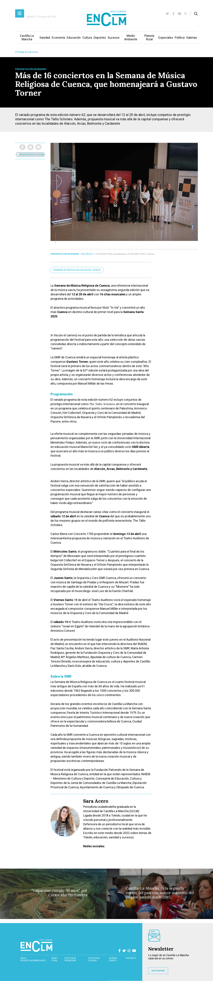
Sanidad (44, 37)
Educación (74, 37)
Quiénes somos (113, 959)
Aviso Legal (54, 959)
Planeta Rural (149, 37)
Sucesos (114, 37)
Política (180, 37)
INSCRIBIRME (158, 971)
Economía (58, 37)
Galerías (191, 37)
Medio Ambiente (130, 37)
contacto (130, 958)
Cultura (87, 37)
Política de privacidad (70, 959)
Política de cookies (94, 959)
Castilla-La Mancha (27, 37)
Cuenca (31, 52)
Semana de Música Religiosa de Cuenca (77, 270)
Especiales (165, 37)
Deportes (100, 37)
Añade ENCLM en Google (30, 154)
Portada (19, 52)
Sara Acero (87, 253)
